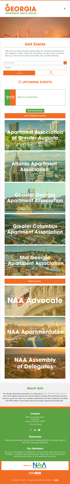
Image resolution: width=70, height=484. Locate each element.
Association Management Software (35, 473)
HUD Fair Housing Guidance (35, 442)
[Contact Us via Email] (39, 430)
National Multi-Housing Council (50, 440)
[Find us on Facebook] (31, 430)
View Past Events (35, 111)
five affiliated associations (55, 394)
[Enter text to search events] (33, 62)
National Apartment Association (20, 440)
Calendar (51, 72)
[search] (65, 62)
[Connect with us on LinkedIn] (35, 430)
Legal (55, 480)
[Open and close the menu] (53, 9)
